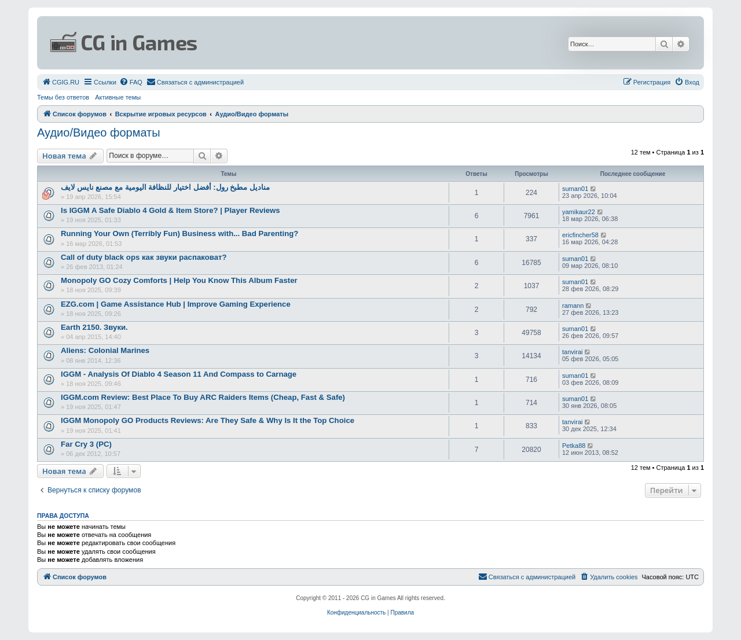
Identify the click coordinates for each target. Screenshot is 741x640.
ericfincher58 (580, 234)
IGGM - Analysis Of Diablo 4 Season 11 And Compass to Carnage (178, 374)
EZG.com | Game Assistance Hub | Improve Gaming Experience (176, 304)
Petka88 (573, 445)
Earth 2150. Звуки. (94, 327)
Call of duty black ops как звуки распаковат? (143, 257)
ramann (573, 305)
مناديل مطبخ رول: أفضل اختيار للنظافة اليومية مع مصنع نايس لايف (165, 187)
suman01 (575, 188)
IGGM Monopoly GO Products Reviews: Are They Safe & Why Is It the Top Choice (207, 420)
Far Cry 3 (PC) (86, 444)
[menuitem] (60, 82)
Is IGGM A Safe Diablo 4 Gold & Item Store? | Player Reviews (170, 210)
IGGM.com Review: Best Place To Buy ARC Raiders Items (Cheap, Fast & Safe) (203, 397)
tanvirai (572, 351)
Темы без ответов (63, 97)
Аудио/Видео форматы (98, 132)
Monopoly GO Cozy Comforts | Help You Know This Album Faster (179, 280)
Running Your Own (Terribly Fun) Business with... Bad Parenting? (179, 233)
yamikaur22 (578, 211)
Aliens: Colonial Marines (105, 350)
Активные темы (118, 97)
